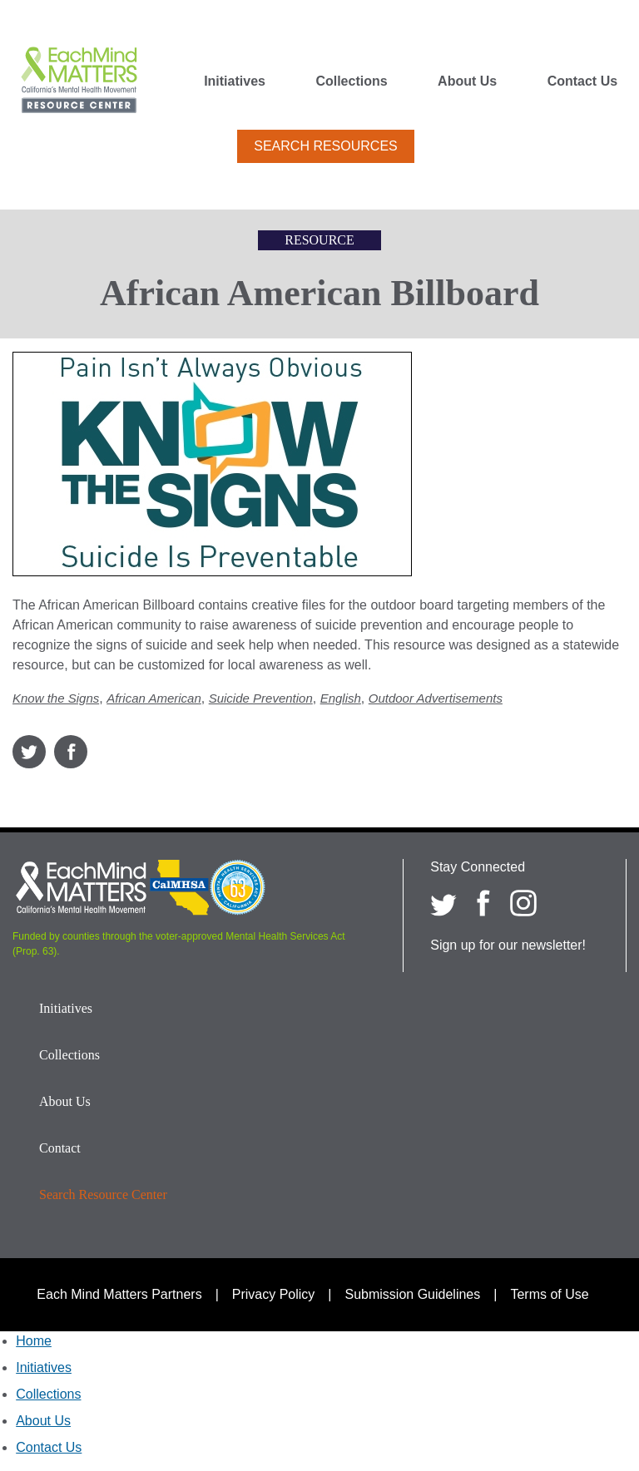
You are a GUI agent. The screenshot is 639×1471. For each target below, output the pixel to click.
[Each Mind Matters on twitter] (443, 903)
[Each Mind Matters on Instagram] (523, 903)
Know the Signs (55, 698)
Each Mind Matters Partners (119, 1294)
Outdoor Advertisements (436, 698)
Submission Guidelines (413, 1294)
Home (34, 1341)
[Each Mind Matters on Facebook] (483, 903)
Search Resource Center (103, 1194)
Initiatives (234, 81)
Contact (60, 1148)
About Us (467, 81)
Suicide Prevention (261, 698)
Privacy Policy (273, 1294)
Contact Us (582, 81)
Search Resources (325, 146)
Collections (351, 81)
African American (153, 698)
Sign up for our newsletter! (508, 945)
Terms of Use (549, 1294)
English (340, 698)
